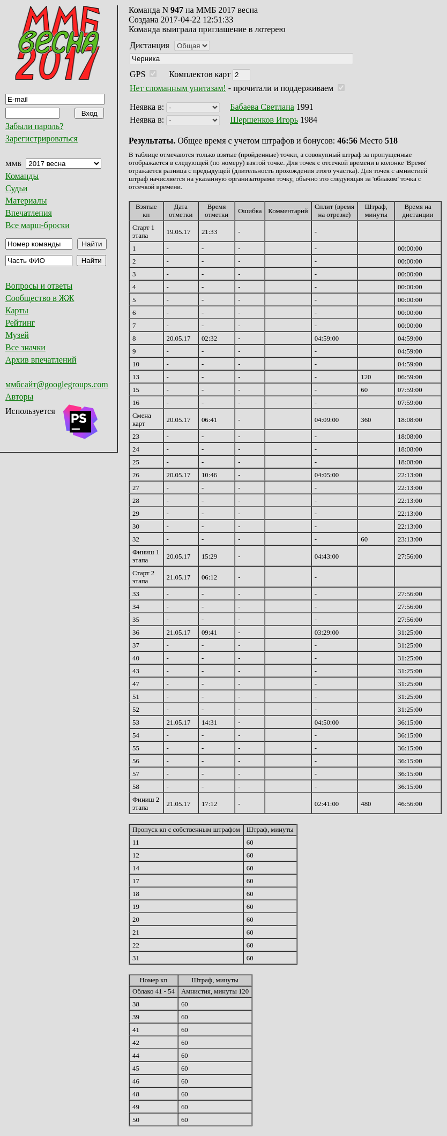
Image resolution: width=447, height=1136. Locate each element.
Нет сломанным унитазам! (178, 88)
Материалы (26, 200)
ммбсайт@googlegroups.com (56, 384)
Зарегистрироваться (41, 138)
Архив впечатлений (41, 359)
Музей (17, 335)
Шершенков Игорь (264, 119)
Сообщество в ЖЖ (39, 298)
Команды (22, 175)
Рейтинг (20, 322)
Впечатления (28, 212)
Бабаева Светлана (262, 106)
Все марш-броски (37, 225)
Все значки (25, 347)
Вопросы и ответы (38, 285)
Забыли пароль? (34, 126)
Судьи (16, 188)
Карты (16, 310)
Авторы (19, 396)
